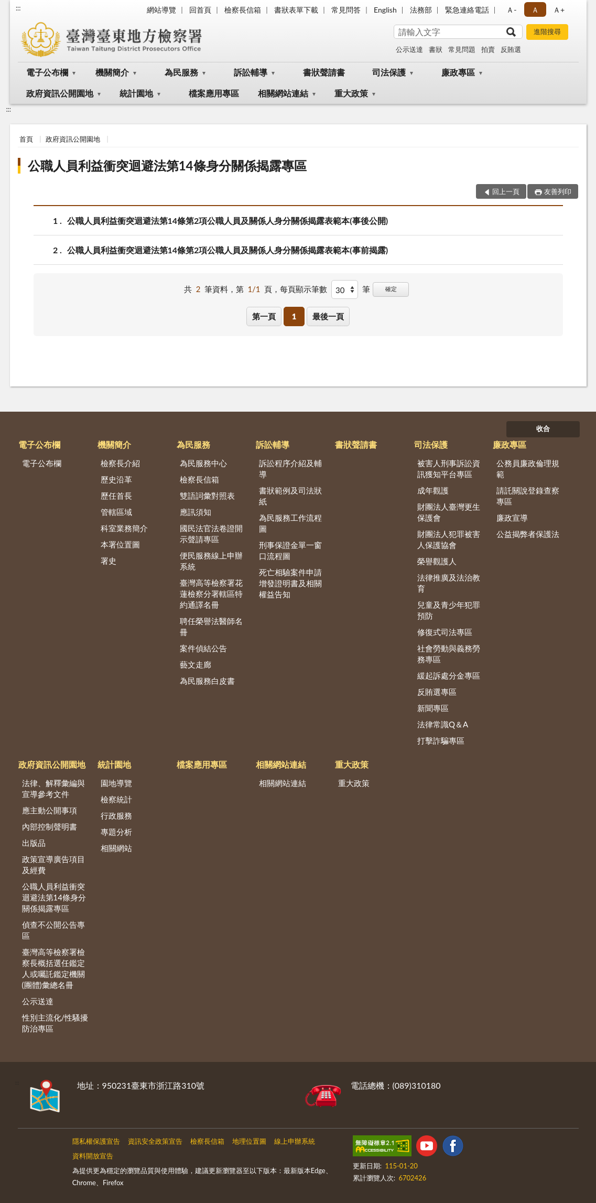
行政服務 (116, 815)
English (385, 9)
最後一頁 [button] (328, 316)
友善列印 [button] (557, 191)
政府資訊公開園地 (59, 93)
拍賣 (488, 49)
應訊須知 (195, 512)
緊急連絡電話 (467, 9)
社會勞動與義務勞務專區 (448, 653)
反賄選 (511, 49)
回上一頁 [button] (505, 191)
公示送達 (409, 49)
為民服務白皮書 (207, 680)
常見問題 (461, 49)
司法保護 (389, 72)
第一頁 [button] (264, 316)
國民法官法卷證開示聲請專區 (211, 533)
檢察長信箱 (242, 9)
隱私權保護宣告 (96, 1141)
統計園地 (136, 93)
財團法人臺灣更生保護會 (448, 512)
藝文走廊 (195, 664)
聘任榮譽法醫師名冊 (211, 626)
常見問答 (346, 9)
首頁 (26, 139)
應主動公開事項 (49, 810)
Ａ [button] (535, 9)
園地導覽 (116, 783)
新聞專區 (433, 708)
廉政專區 (458, 72)
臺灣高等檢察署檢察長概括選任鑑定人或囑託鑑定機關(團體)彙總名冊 (53, 968)
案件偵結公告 (203, 648)
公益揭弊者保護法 (527, 534)
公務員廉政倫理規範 (527, 468)
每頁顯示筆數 (303, 289)
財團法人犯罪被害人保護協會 (448, 539)
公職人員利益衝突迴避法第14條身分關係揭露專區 (167, 165)
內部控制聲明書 (49, 826)
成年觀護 (433, 490)
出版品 (34, 842)
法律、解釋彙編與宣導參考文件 (53, 788)
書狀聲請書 (324, 72)
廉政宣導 (512, 517)
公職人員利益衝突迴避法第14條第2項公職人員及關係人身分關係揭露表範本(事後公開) (227, 220)
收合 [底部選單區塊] (543, 428)
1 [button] (294, 316)
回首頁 (200, 9)
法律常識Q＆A (442, 724)
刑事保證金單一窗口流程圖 (290, 550)
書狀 (435, 49)
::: (18, 8)
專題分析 (116, 831)
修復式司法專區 (444, 632)
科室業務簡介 (124, 528)
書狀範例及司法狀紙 (290, 496)
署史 (108, 560)
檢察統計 (116, 799)
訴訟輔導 (250, 72)
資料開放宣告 (92, 1156)
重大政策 (351, 93)
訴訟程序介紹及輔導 (290, 468)
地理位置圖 (249, 1141)
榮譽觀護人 (437, 561)
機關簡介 (112, 72)
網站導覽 (161, 9)
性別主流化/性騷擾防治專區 (55, 1023)
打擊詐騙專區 (440, 740)
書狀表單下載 (296, 9)
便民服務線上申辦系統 (211, 561)
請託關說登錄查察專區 (527, 496)
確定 (391, 288)
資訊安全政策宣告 (155, 1141)
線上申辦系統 (294, 1141)
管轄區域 (116, 512)
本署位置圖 (120, 544)
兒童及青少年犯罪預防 (448, 610)
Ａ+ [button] (559, 9)
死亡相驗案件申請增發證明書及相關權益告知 (290, 583)
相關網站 (116, 848)
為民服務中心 (203, 463)
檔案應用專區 (214, 93)
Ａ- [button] (511, 9)
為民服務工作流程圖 (290, 523)
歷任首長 (116, 495)
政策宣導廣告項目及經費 (53, 864)
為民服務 (181, 72)
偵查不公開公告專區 (53, 930)
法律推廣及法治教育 (448, 583)
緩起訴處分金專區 (448, 675)
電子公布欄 (47, 72)
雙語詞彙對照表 (207, 495)
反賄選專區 (437, 691)
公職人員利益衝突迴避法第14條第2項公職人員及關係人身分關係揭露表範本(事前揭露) (227, 250)
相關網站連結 (283, 93)
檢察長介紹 (120, 463)
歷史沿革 (116, 479)
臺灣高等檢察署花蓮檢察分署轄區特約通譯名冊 (211, 593)
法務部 (421, 9)
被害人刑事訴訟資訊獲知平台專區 (448, 468)
